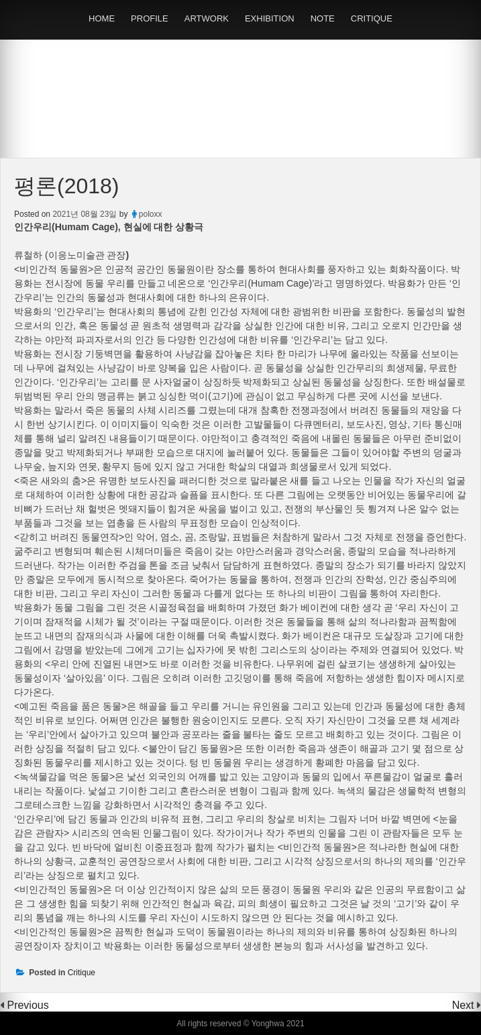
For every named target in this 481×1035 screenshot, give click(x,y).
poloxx (150, 214)
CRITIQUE (371, 18)
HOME (102, 18)
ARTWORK (206, 18)
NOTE (323, 18)
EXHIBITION (270, 18)
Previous (27, 1005)
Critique (81, 972)
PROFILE (149, 18)
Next (464, 1005)
